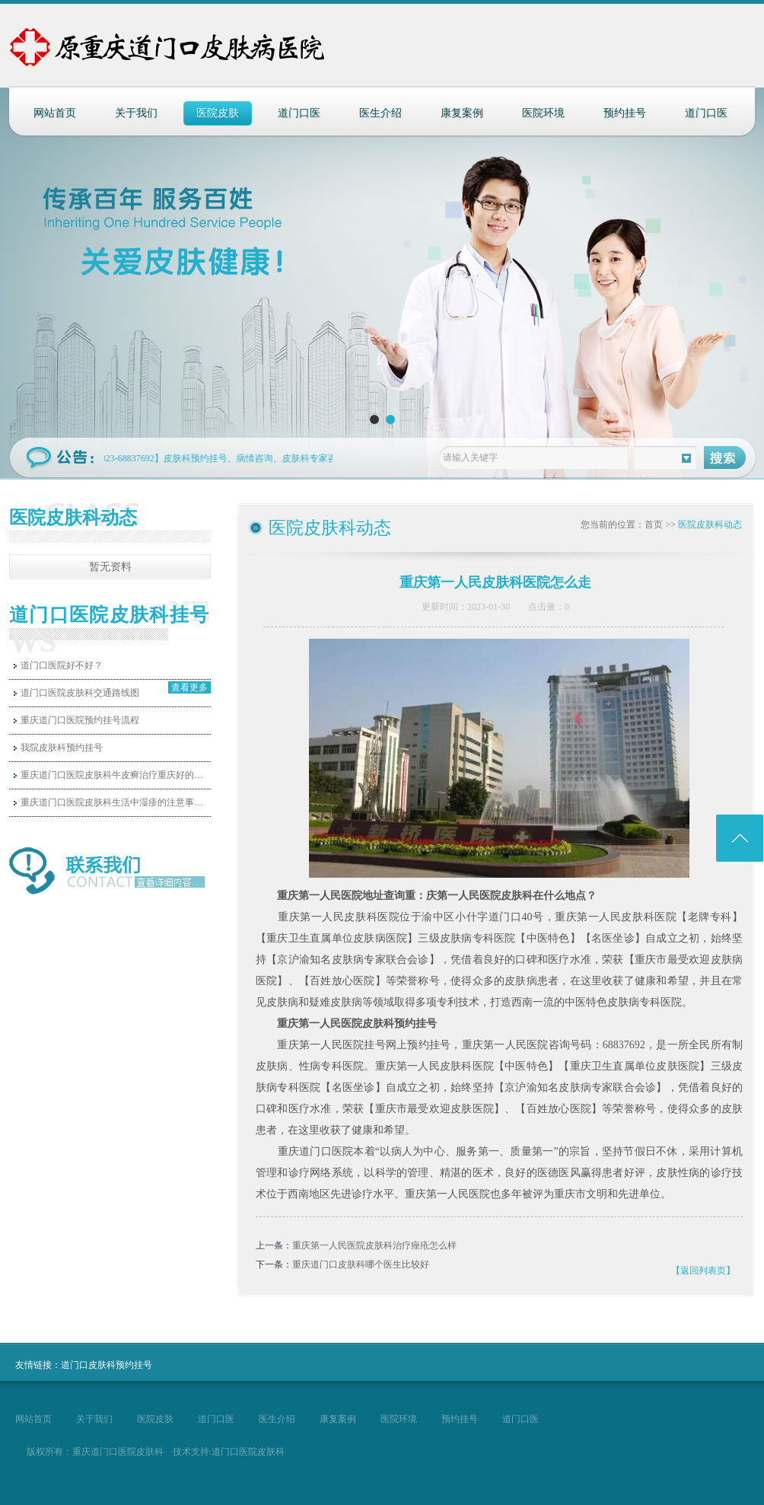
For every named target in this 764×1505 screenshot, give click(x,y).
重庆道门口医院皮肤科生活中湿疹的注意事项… (116, 802)
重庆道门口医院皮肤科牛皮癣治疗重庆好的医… (116, 775)
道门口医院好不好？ (62, 665)
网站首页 (54, 113)
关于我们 (136, 113)
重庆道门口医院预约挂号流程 (80, 720)
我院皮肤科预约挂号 (62, 747)
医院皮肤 (217, 113)
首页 (654, 524)
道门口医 (299, 113)
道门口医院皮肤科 (248, 1451)
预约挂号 (624, 113)
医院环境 (543, 113)
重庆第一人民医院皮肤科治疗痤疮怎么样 (374, 1245)
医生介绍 (380, 113)
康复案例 (462, 113)
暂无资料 (110, 566)
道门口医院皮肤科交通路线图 (80, 692)
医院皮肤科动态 (710, 524)
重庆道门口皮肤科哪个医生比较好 (360, 1264)
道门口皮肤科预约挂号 (106, 1365)
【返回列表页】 (703, 1270)
